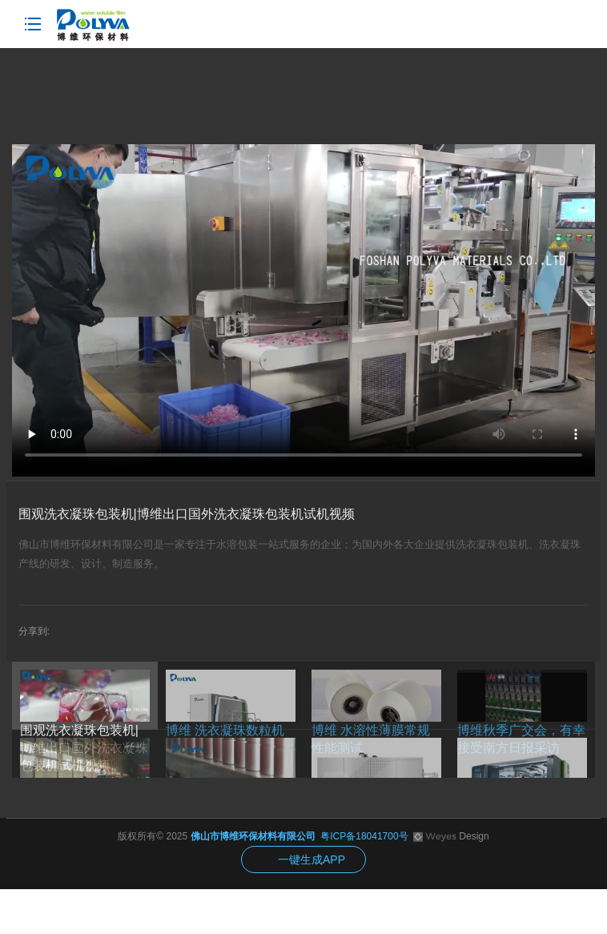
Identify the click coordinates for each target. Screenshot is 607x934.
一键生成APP (311, 859)
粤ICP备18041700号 (364, 836)
